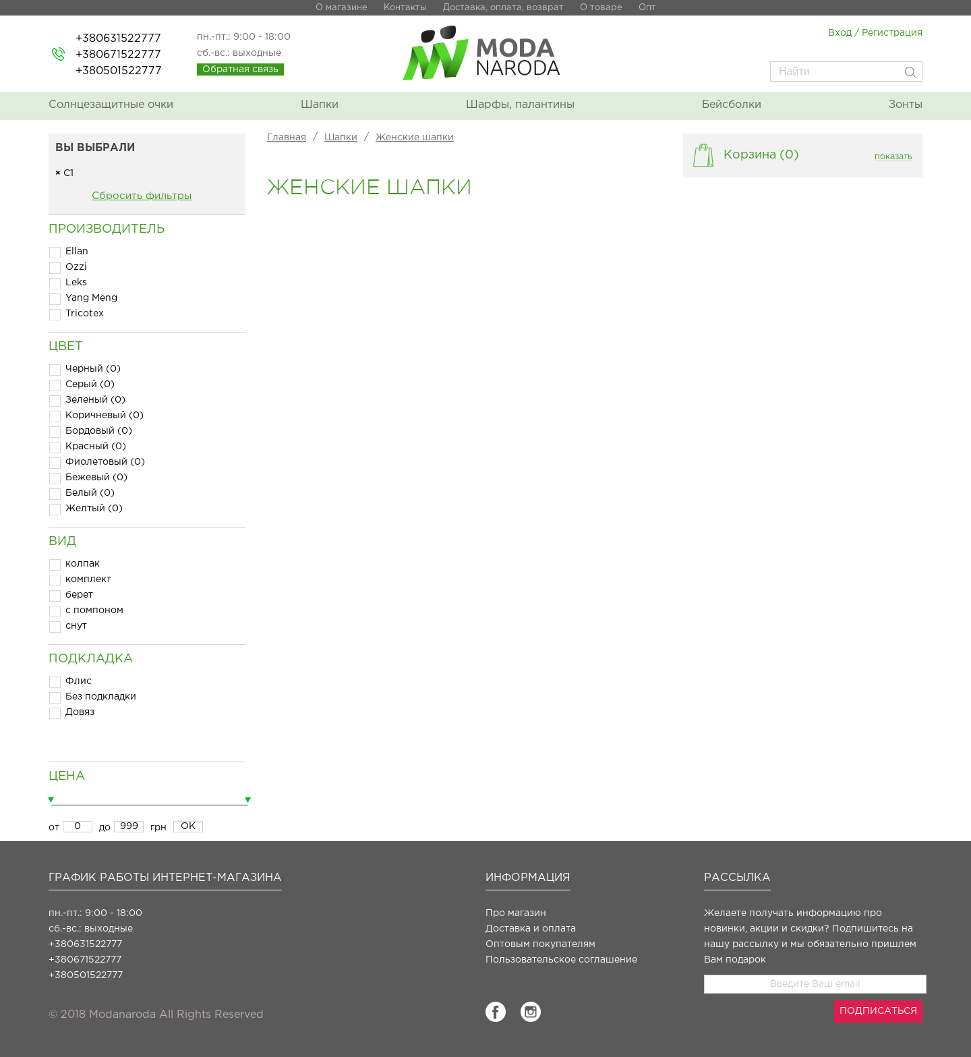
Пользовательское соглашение (561, 960)
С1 (64, 173)
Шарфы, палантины (520, 105)
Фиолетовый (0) (105, 462)
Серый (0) (90, 384)
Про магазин (516, 913)
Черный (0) (93, 369)
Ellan (76, 252)
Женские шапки (415, 138)
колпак (82, 564)
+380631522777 (118, 39)
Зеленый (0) (95, 400)
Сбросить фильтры (142, 196)
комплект (88, 579)
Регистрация (892, 33)
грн (158, 828)
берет (79, 595)
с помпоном (94, 610)
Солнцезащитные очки (111, 105)
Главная (286, 138)
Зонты (905, 105)
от (54, 828)
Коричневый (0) (104, 415)
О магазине (341, 7)
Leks (76, 283)
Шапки (320, 105)
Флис (78, 681)
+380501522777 (119, 71)
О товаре (601, 7)
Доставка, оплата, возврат (503, 7)
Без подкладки (100, 697)
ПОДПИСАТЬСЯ (878, 1011)
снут (76, 626)
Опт (647, 7)
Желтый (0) (94, 509)
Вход (840, 33)
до (105, 828)
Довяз (79, 712)
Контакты (405, 7)
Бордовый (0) (98, 431)
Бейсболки (731, 105)
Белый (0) (90, 493)
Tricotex (84, 314)
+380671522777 (118, 55)
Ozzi (76, 267)
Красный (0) (95, 446)
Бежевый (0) (96, 478)
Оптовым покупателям (540, 944)
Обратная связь (240, 69)
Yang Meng (91, 298)
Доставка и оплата (531, 929)
